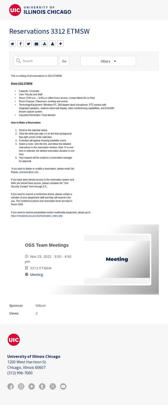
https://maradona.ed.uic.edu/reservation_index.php (37, 216)
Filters (106, 61)
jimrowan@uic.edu (28, 172)
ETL (45, 186)
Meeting (36, 274)
